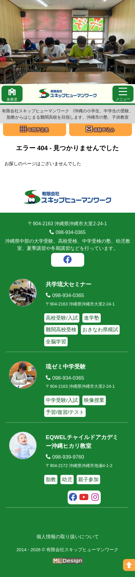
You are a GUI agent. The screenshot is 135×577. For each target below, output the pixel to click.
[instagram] (95, 498)
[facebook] (67, 260)
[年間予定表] (34, 129)
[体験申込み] (100, 129)
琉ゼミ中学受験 (66, 366)
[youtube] (84, 498)
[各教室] (12, 94)
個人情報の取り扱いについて (67, 536)
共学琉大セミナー (68, 284)
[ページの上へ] (129, 565)
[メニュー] (122, 94)
